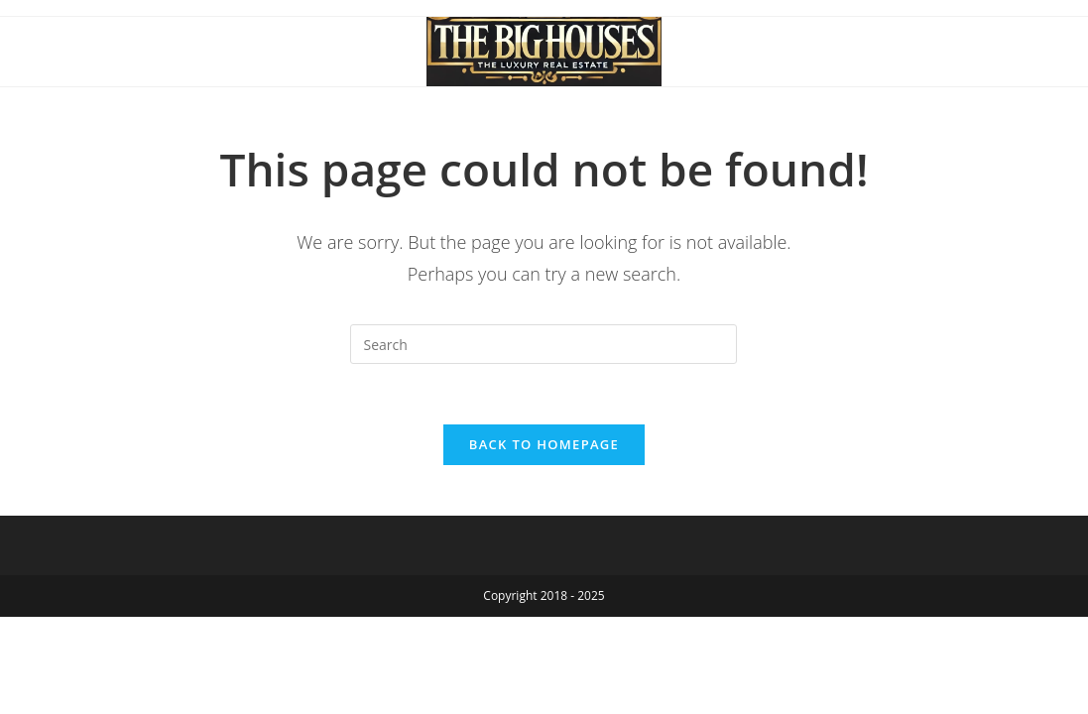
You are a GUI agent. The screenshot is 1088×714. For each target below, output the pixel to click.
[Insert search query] (543, 344)
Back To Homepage (544, 444)
